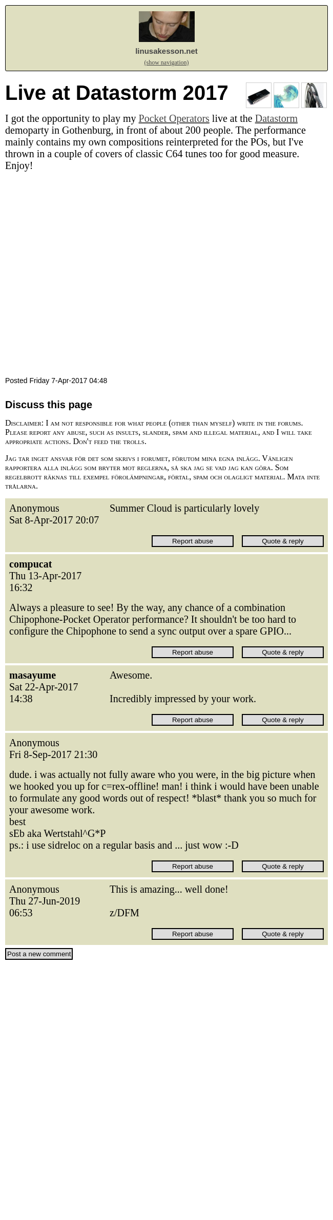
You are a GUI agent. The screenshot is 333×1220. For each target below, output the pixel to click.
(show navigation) (166, 62)
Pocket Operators (174, 118)
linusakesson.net (166, 51)
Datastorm (276, 118)
